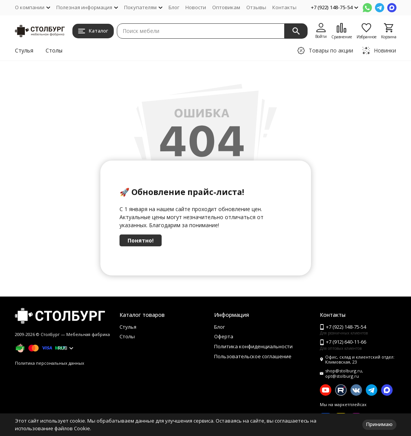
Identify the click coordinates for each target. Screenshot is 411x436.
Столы (54, 50)
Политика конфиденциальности (253, 346)
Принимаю (379, 424)
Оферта (223, 336)
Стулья (24, 50)
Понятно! (141, 240)
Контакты (284, 7)
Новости (195, 7)
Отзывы (256, 7)
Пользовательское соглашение (252, 356)
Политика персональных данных (49, 363)
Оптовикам (226, 7)
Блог (174, 7)
